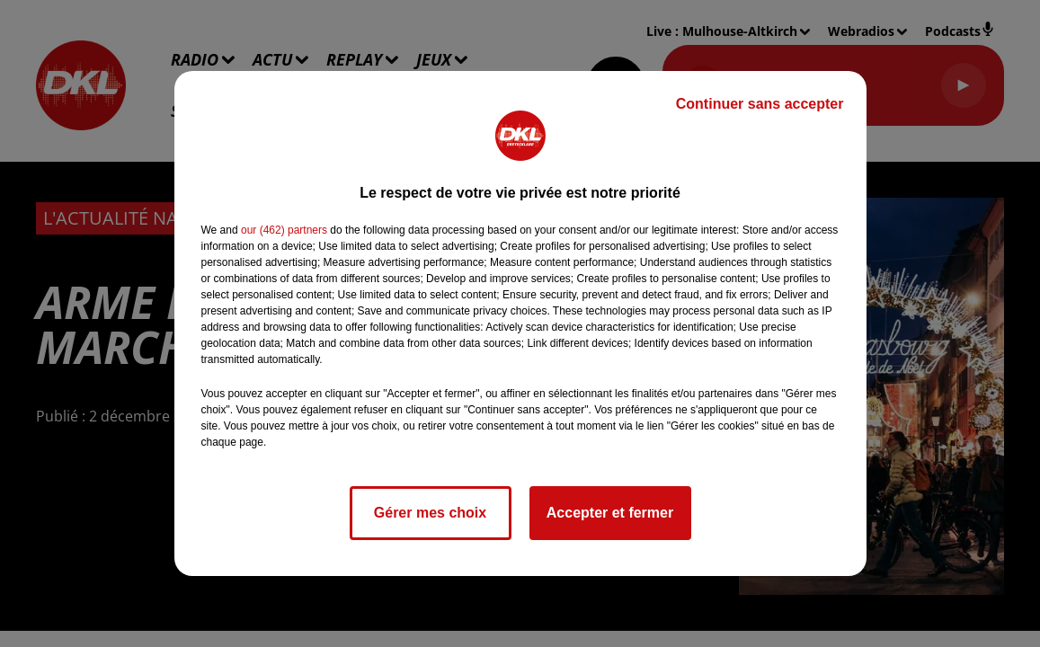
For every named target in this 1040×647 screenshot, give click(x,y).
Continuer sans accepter (760, 103)
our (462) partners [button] (284, 230)
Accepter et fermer (610, 512)
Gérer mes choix (430, 512)
